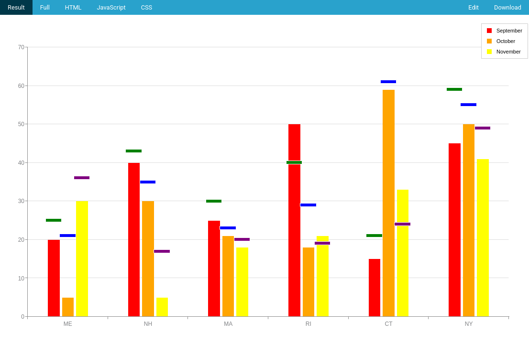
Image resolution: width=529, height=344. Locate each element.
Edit (473, 7)
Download (507, 7)
